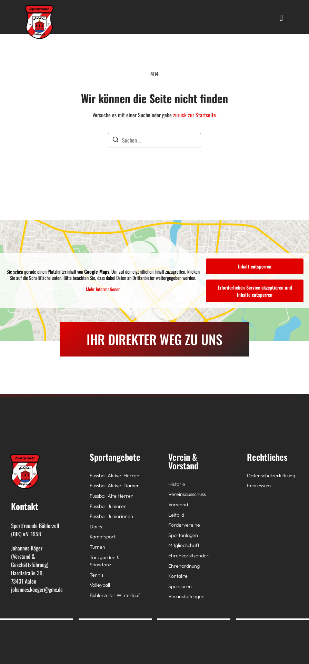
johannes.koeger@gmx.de (37, 589)
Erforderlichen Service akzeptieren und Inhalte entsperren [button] (255, 291)
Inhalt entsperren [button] (254, 266)
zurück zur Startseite (194, 115)
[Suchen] (115, 140)
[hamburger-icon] (281, 17)
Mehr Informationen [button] (103, 289)
